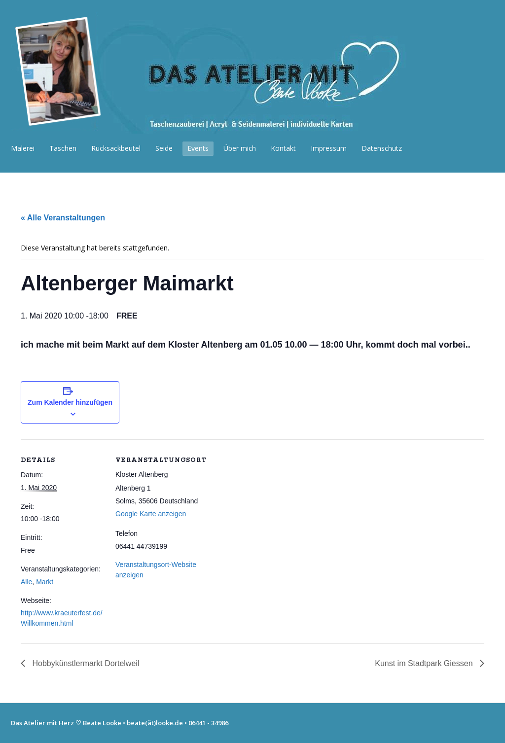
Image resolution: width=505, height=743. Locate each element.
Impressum (329, 148)
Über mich (239, 148)
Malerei (23, 148)
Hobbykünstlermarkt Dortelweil (84, 663)
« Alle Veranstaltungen (63, 217)
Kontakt (283, 148)
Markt (44, 582)
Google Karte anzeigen (150, 514)
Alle (26, 582)
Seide (164, 148)
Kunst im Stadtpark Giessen (425, 663)
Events (198, 148)
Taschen (62, 148)
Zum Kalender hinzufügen (70, 402)
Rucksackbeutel (116, 148)
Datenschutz (381, 148)
